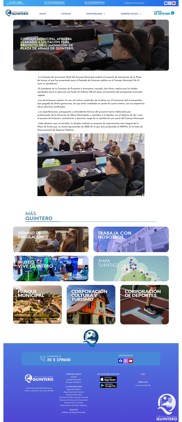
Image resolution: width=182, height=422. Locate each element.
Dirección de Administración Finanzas (73, 397)
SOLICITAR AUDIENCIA (15, 3)
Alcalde (74, 377)
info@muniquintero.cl (143, 377)
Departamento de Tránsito (74, 392)
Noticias (66, 14)
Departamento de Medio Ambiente (73, 405)
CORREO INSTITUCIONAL (134, 3)
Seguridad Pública (74, 389)
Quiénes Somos (131, 14)
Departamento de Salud (73, 403)
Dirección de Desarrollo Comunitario (74, 400)
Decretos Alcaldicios (73, 382)
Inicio (42, 14)
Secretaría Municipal (74, 395)
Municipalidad (95, 14)
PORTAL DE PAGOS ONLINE (73, 413)
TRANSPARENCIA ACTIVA (95, 3)
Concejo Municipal (74, 380)
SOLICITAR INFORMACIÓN (54, 3)
